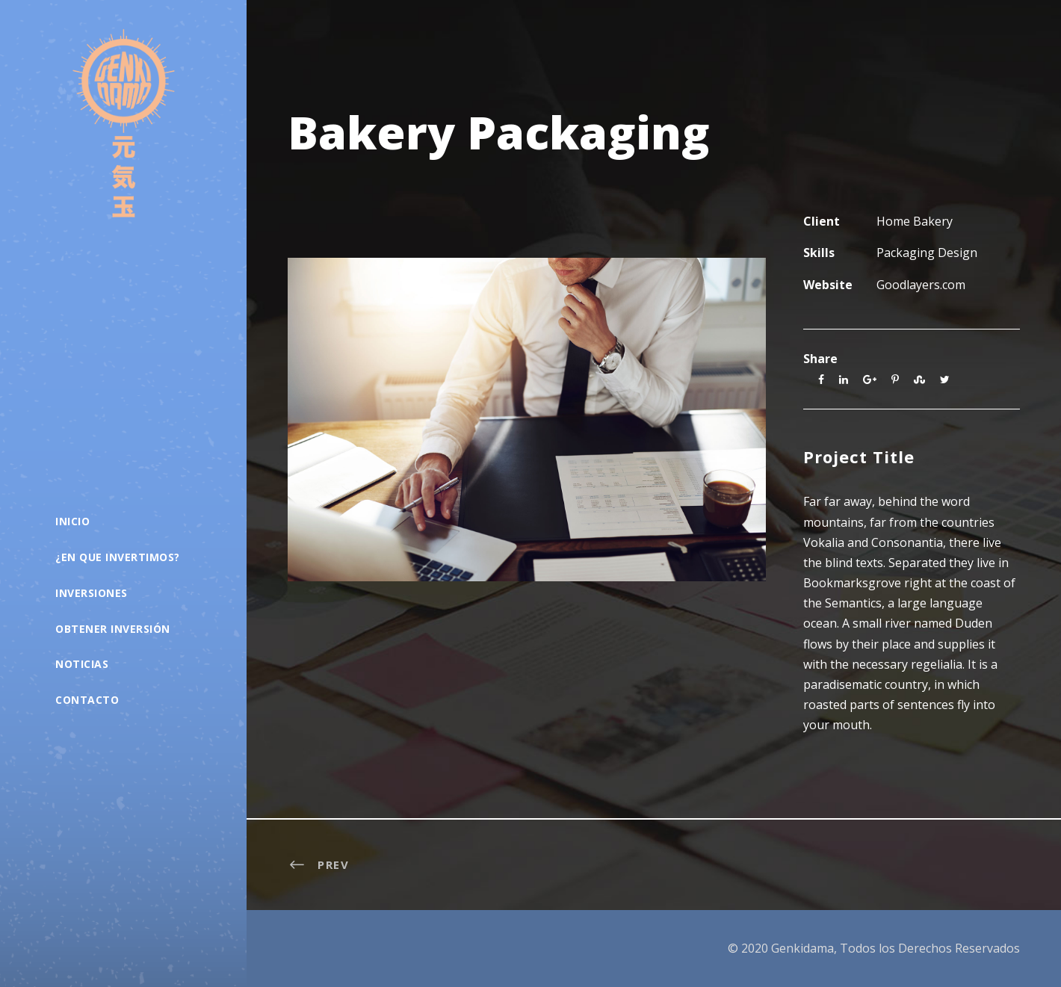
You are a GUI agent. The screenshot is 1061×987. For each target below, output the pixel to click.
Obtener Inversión (112, 629)
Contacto (87, 700)
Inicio (72, 521)
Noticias (81, 664)
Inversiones (91, 593)
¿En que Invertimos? (117, 557)
